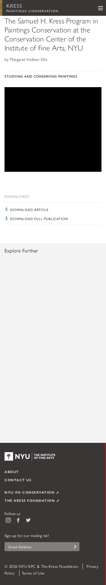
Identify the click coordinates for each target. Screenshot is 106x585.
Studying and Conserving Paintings (41, 76)
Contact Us (18, 479)
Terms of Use (33, 573)
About (12, 471)
